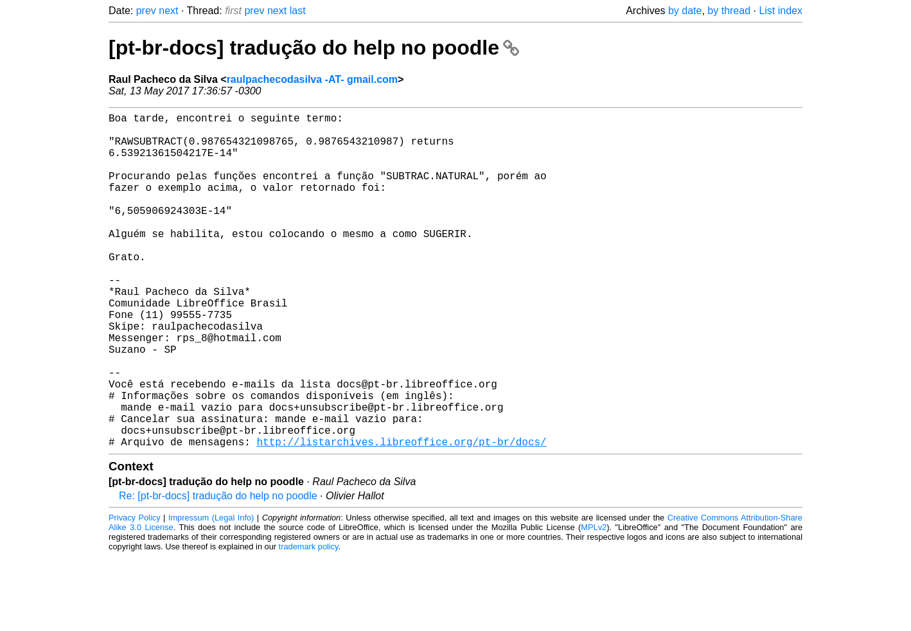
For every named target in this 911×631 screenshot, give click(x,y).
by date (685, 10)
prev (146, 10)
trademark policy (309, 621)
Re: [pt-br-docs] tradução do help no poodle (218, 570)
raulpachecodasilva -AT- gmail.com (312, 79)
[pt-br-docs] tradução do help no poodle (314, 47)
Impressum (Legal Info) (211, 592)
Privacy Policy (135, 592)
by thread (728, 10)
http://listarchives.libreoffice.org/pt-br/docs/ (401, 516)
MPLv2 (593, 602)
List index (780, 10)
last (298, 10)
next (168, 10)
